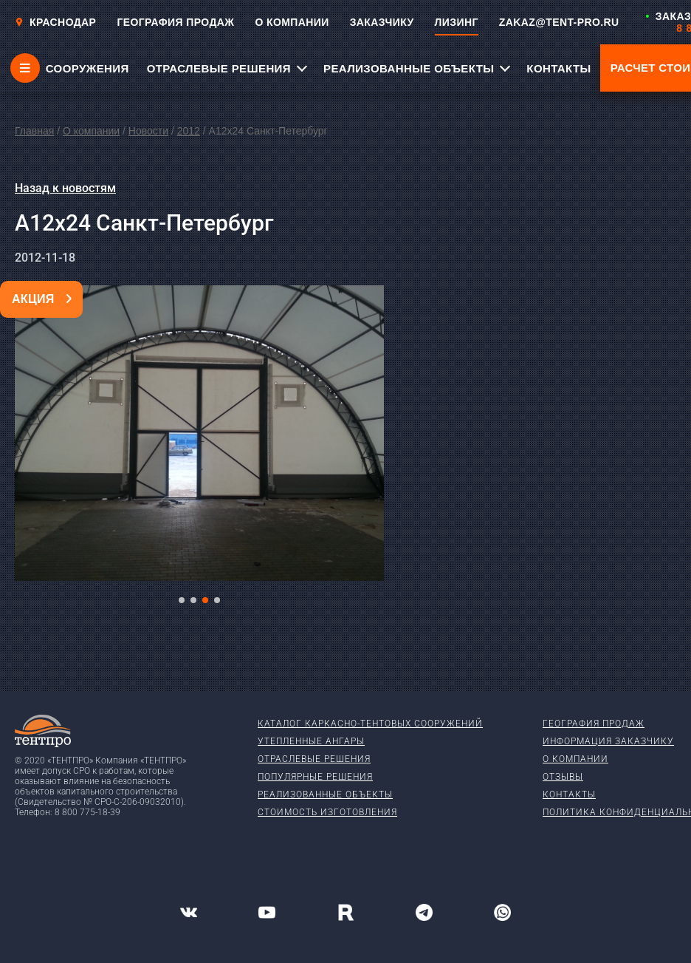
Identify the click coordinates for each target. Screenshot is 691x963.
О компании (91, 131)
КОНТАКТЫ (558, 68)
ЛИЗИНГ (456, 22)
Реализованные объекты (325, 794)
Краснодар (55, 22)
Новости (148, 131)
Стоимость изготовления (327, 812)
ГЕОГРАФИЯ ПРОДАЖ (175, 22)
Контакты (569, 794)
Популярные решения (315, 777)
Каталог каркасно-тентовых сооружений (370, 723)
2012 (188, 131)
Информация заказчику (608, 741)
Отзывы (563, 777)
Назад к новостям (65, 188)
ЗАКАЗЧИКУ (382, 22)
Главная (34, 131)
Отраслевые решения (314, 759)
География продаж (593, 723)
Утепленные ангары (311, 741)
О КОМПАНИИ (292, 22)
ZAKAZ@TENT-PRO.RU (559, 22)
